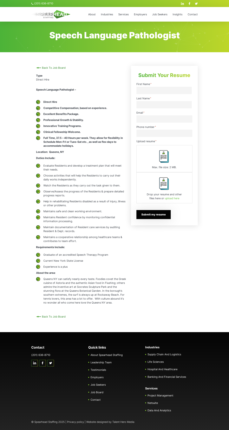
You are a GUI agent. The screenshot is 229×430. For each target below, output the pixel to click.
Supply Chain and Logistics (164, 354)
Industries (107, 14)
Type (39, 75)
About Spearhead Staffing (107, 354)
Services (123, 14)
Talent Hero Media (123, 421)
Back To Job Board (54, 67)
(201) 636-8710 (42, 3)
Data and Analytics (159, 410)
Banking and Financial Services (167, 376)
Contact (193, 14)
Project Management (160, 395)
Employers (140, 14)
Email (140, 112)
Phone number (146, 127)
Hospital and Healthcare (162, 369)
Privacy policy (75, 421)
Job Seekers (159, 14)
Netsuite (153, 402)
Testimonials (98, 369)
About (92, 14)
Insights (177, 14)
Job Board (97, 392)
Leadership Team (101, 362)
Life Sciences (156, 361)
